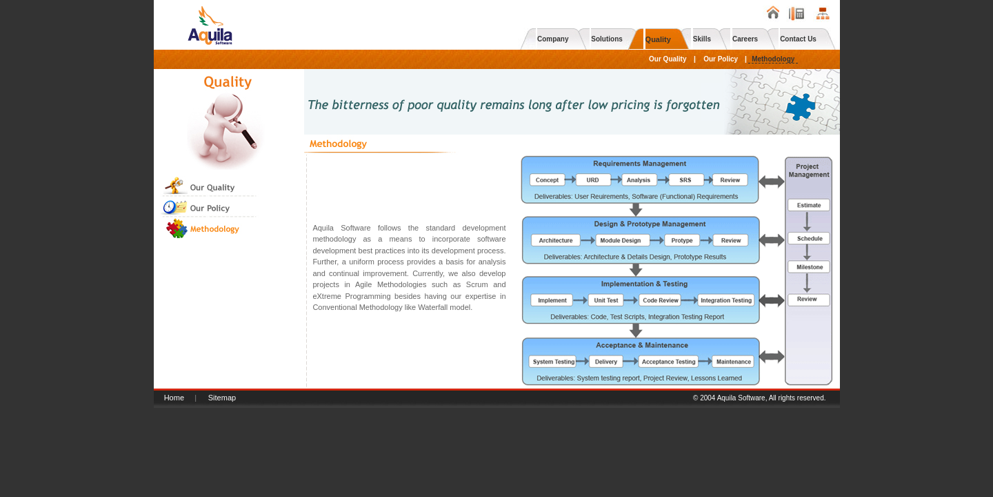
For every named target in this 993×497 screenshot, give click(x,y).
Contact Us (798, 39)
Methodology (773, 59)
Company (553, 39)
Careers (745, 39)
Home (174, 397)
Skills (702, 39)
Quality (658, 39)
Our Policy (720, 59)
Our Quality (667, 59)
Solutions (607, 39)
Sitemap (222, 397)
